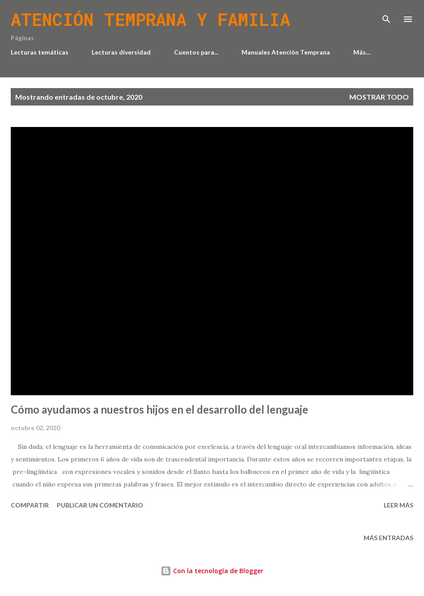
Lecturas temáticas (39, 52)
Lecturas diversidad (121, 52)
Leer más (398, 505)
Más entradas (388, 537)
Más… (362, 52)
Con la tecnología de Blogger (212, 570)
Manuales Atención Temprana (286, 52)
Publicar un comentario (100, 505)
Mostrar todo (379, 97)
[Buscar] (386, 16)
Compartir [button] (30, 505)
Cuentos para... (196, 52)
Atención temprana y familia (150, 19)
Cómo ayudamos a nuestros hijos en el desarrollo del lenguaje (159, 409)
